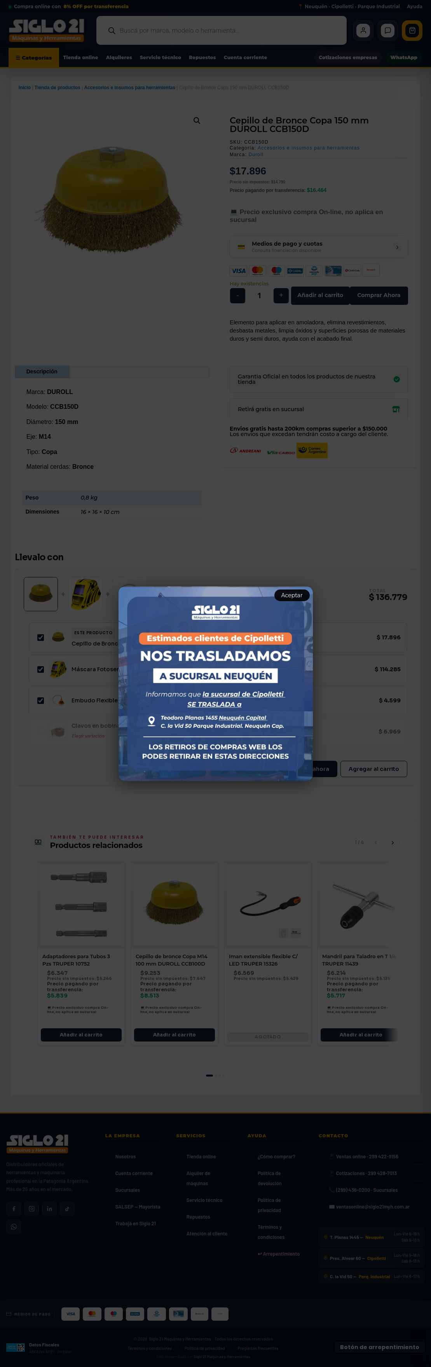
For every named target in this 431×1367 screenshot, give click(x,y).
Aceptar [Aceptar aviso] (292, 595)
